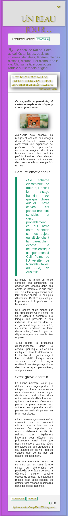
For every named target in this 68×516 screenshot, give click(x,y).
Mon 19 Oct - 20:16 (48, 89)
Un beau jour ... (38, 17)
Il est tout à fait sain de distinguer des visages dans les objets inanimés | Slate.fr (31, 81)
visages (32, 498)
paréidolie (18, 498)
